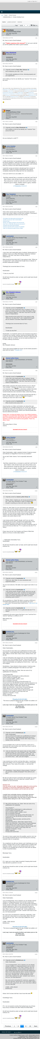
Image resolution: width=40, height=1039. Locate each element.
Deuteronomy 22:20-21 (14, 96)
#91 (36, 38)
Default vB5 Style (6, 1032)
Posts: (7, 34)
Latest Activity (11, 22)
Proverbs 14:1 (18, 350)
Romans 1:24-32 (33, 89)
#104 (36, 892)
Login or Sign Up (32, 1)
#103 (36, 726)
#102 (36, 642)
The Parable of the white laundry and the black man (13, 218)
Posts (4, 22)
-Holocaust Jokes (6, 221)
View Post (28, 69)
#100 (36, 490)
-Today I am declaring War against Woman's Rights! (13, 228)
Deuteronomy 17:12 (6, 89)
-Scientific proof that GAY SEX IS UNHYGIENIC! (12, 219)
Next (35, 1026)
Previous (8, 1026)
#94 (36, 156)
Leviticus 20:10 (20, 92)
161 (25, 699)
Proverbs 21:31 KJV (18, 699)
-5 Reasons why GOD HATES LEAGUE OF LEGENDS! (13, 226)
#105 (36, 954)
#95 (36, 206)
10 (30, 1026)
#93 (36, 121)
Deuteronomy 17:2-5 (13, 93)
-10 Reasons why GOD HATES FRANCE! (11, 225)
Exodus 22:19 (31, 92)
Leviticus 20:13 (28, 89)
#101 (36, 572)
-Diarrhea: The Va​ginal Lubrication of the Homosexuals (13, 222)
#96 (36, 247)
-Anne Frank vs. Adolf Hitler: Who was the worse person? (14, 224)
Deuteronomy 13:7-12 (6, 93)
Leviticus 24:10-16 (27, 96)
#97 (36, 302)
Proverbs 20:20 (5, 92)
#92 (36, 63)
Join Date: (9, 33)
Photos (20, 22)
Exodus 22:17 (16, 89)
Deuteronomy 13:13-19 (33, 95)
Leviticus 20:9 (10, 92)
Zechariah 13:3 (8, 95)
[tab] (4, 22)
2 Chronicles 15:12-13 (30, 93)
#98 (36, 370)
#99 (36, 447)
